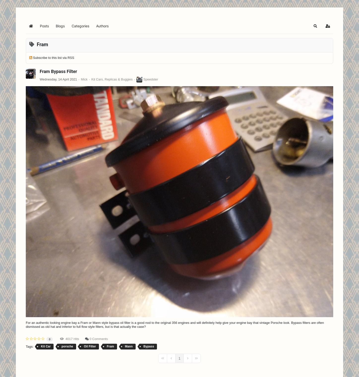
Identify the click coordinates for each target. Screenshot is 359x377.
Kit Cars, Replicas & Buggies (112, 79)
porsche (67, 346)
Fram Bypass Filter (58, 71)
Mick (84, 79)
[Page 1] (179, 358)
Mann (129, 346)
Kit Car (46, 346)
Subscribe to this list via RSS (53, 58)
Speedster (150, 79)
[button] (315, 26)
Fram (110, 346)
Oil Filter (90, 346)
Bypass (149, 346)
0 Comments (99, 339)
